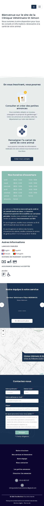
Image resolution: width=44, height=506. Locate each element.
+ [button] (3, 331)
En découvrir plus (22, 321)
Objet (8, 405)
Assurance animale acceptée (16, 266)
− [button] (3, 334)
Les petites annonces (22, 469)
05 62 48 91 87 (22, 480)
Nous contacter (22, 463)
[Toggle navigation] (39, 7)
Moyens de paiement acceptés (16, 257)
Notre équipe (22, 459)
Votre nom (28, 389)
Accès (5, 271)
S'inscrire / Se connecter (22, 473)
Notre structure (22, 451)
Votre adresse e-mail (14, 397)
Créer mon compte (22, 159)
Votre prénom (11, 389)
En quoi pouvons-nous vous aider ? (19, 414)
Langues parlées (10, 246)
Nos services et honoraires (22, 455)
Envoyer (22, 432)
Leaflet (41, 374)
